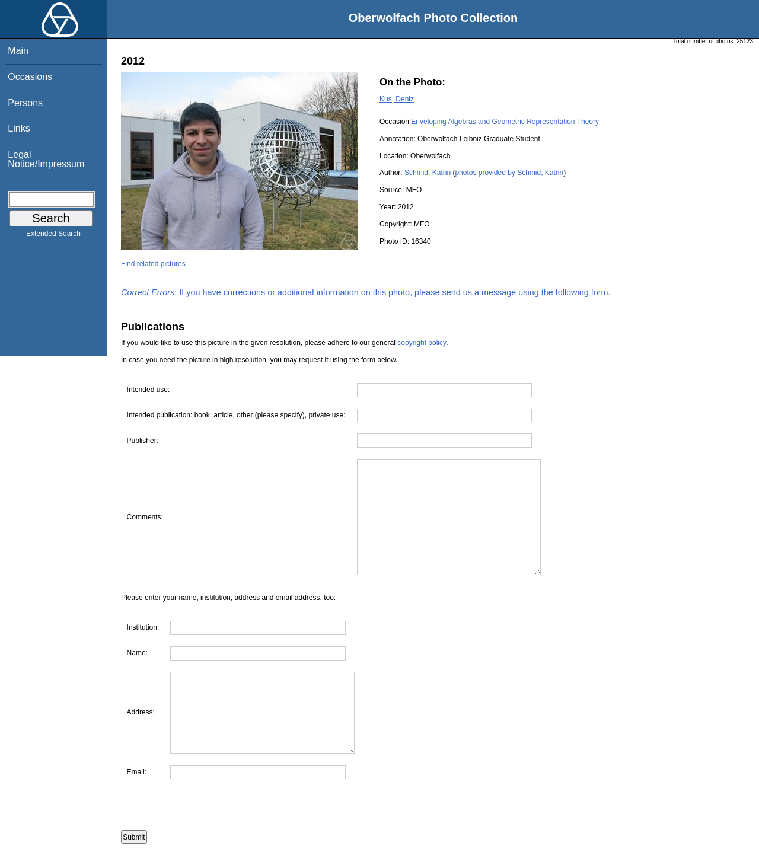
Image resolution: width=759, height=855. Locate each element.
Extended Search (53, 236)
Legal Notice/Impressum (46, 159)
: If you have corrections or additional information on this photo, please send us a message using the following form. (366, 292)
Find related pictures (153, 264)
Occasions (30, 77)
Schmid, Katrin (427, 172)
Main (18, 51)
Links (19, 128)
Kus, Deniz (397, 99)
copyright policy (421, 343)
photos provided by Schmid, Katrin (509, 172)
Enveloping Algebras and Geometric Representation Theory (505, 121)
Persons (25, 103)
